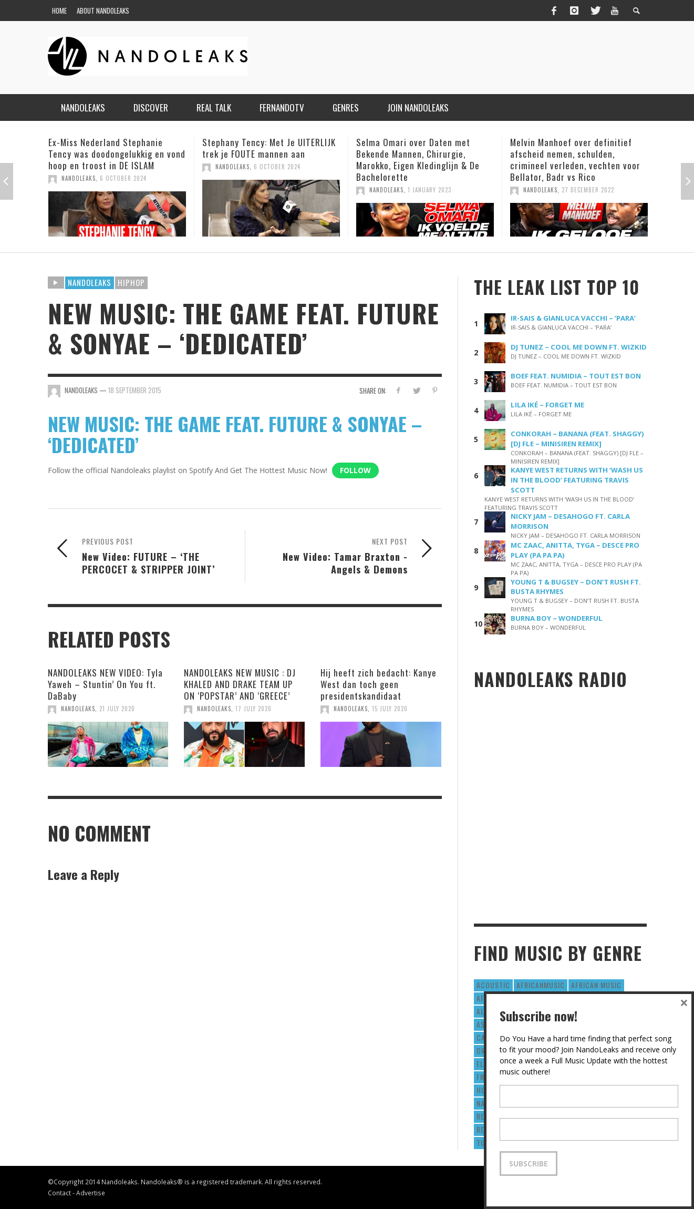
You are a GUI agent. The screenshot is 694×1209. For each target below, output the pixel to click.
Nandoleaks (89, 282)
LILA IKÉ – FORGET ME (547, 404)
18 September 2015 (134, 390)
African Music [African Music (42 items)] (596, 984)
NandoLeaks (78, 178)
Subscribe (528, 1164)
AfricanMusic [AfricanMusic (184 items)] (540, 984)
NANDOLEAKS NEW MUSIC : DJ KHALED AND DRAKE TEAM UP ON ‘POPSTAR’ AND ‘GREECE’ (240, 684)
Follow (355, 470)
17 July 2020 (253, 708)
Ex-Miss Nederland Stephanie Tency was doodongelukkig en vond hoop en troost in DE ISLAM (116, 154)
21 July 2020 (117, 708)
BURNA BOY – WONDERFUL (557, 618)
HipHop (131, 282)
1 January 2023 (429, 190)
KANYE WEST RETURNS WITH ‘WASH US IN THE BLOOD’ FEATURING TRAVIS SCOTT (577, 480)
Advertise (90, 1192)
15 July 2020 (390, 708)
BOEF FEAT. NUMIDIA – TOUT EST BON (576, 376)
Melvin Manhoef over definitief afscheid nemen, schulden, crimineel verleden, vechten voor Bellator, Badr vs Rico (575, 159)
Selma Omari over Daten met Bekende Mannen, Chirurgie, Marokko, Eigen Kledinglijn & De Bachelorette (418, 159)
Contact (59, 1192)
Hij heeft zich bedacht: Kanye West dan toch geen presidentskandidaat (378, 684)
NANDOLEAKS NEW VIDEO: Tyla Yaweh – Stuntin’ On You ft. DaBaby (105, 684)
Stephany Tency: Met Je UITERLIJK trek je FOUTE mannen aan (269, 148)
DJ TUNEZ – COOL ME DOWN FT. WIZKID (579, 347)
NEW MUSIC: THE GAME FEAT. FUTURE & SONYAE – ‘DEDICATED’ (235, 433)
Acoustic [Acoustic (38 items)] (493, 984)
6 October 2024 (123, 178)
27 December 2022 (588, 190)
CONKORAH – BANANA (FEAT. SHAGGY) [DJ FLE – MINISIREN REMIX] (577, 438)
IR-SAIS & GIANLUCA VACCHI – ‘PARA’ (573, 318)
